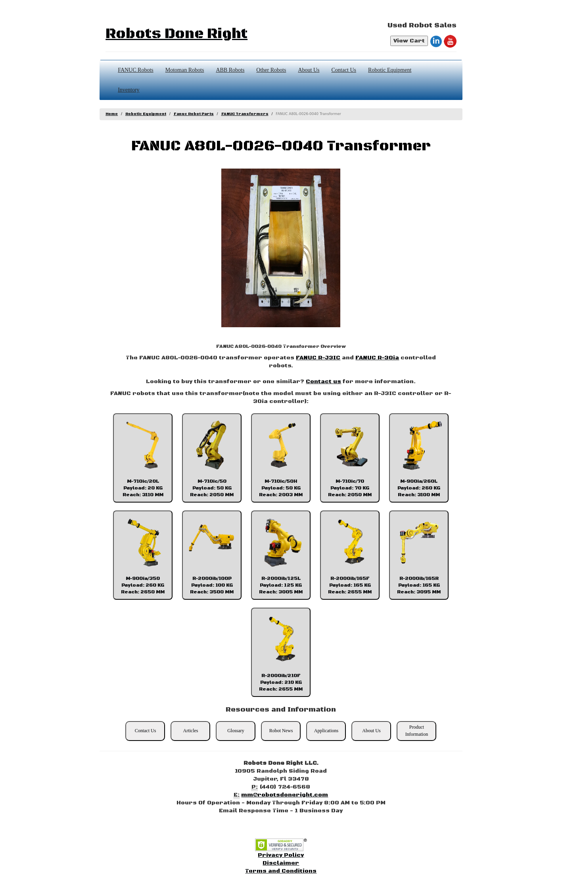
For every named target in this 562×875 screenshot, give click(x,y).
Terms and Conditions (280, 871)
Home (111, 114)
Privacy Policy (281, 855)
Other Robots (271, 70)
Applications (326, 730)
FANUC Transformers (245, 114)
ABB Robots (230, 70)
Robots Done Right (176, 34)
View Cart (409, 40)
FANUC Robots (135, 70)
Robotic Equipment (389, 70)
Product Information (416, 730)
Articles (190, 730)
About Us (308, 70)
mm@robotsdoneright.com (284, 794)
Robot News (281, 730)
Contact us (323, 381)
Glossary (235, 730)
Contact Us (343, 70)
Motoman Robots (184, 70)
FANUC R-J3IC (318, 357)
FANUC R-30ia (377, 357)
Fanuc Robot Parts (194, 114)
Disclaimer (281, 863)
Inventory (128, 90)
